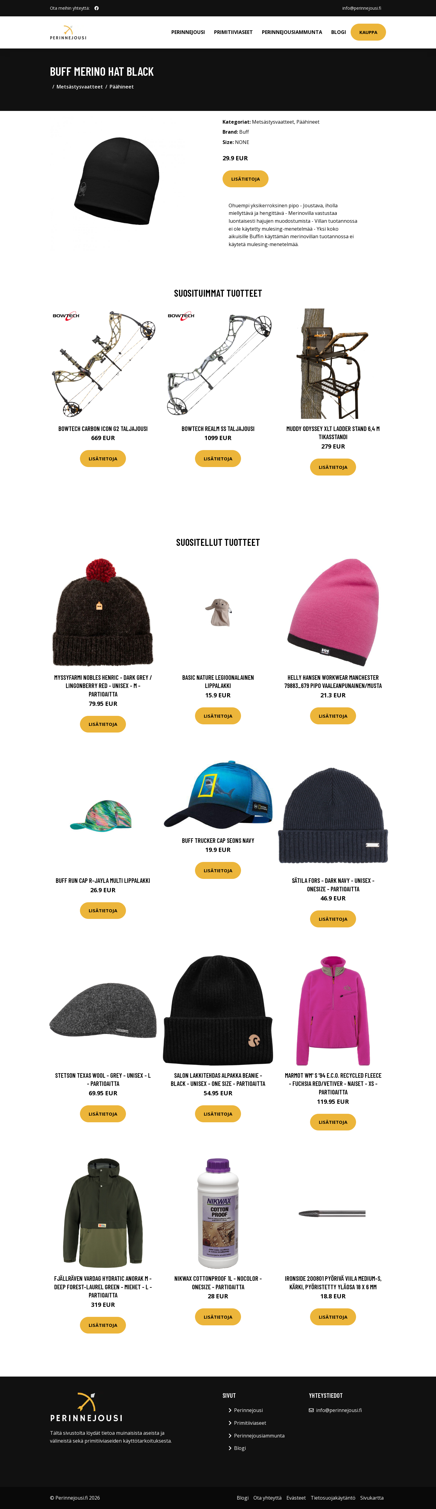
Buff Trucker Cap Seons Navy (218, 840)
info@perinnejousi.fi (361, 8)
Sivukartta (372, 1497)
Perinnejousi (188, 32)
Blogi (338, 32)
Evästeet (296, 1497)
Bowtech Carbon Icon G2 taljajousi (103, 428)
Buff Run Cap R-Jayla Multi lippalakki (103, 880)
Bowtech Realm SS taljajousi (218, 428)
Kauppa (368, 32)
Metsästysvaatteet (80, 86)
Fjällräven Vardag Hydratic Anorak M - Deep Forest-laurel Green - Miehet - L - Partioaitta (103, 1286)
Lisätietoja (245, 179)
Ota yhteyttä (267, 1497)
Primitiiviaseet (233, 32)
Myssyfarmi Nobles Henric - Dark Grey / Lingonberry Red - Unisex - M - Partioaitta (103, 685)
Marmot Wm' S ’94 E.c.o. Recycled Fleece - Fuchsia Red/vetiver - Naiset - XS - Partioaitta (333, 1083)
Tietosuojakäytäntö (333, 1497)
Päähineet (122, 86)
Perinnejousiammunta (292, 32)
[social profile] (96, 8)
